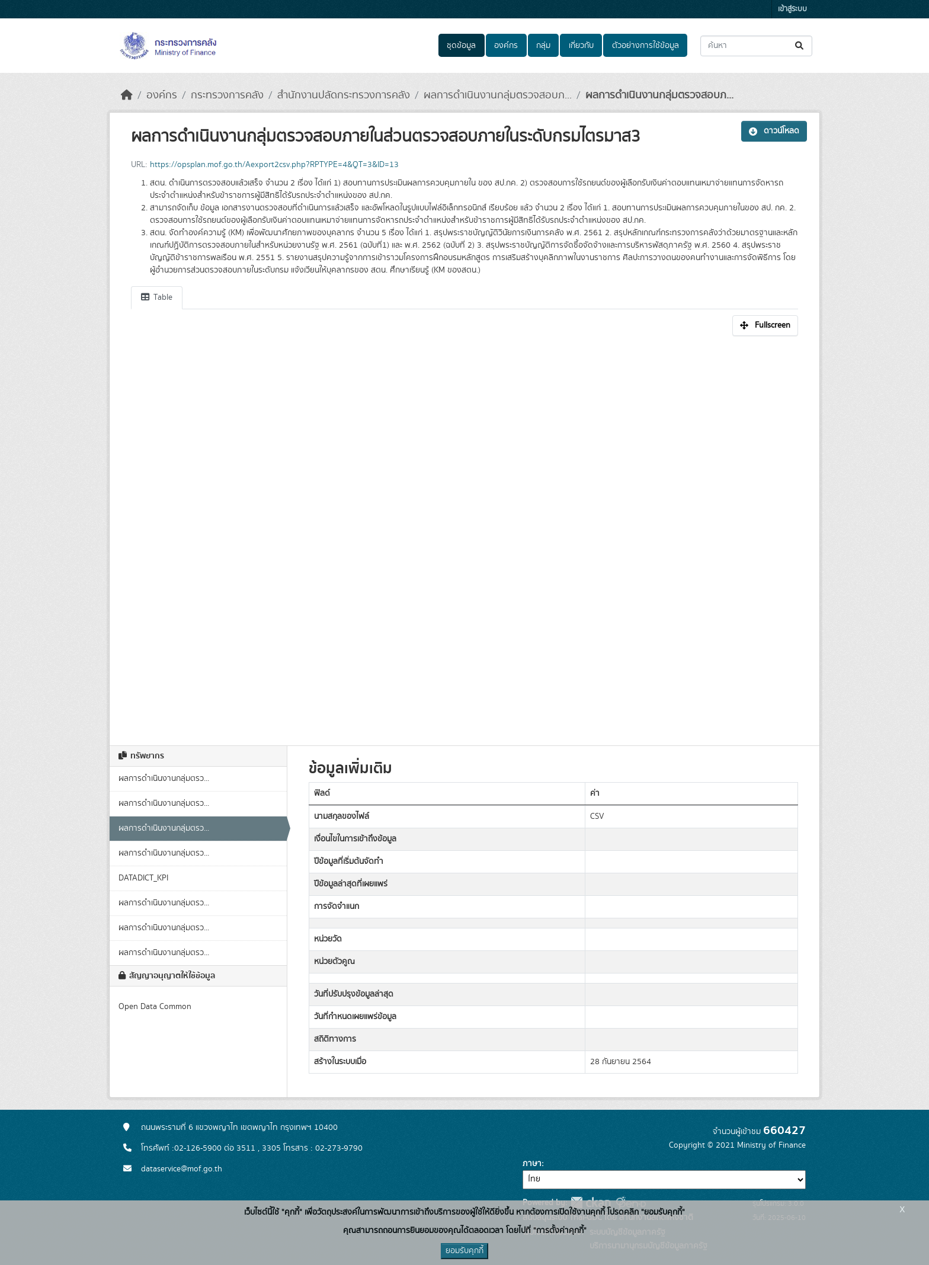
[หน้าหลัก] (127, 95)
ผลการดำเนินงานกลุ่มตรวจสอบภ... (498, 95)
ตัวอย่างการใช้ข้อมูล (645, 46)
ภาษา (532, 1164)
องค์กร (506, 46)
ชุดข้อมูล (461, 46)
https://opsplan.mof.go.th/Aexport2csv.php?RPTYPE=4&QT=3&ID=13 (274, 165)
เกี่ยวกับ (581, 46)
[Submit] (800, 46)
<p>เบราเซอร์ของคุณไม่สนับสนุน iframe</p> (464, 534)
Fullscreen (765, 325)
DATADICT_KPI (143, 878)
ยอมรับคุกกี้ (464, 1251)
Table (156, 297)
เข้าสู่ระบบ (792, 9)
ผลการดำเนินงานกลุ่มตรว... (163, 778)
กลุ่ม (543, 46)
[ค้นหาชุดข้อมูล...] (756, 46)
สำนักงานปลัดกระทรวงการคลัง (343, 95)
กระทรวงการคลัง (227, 95)
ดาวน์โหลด (774, 131)
